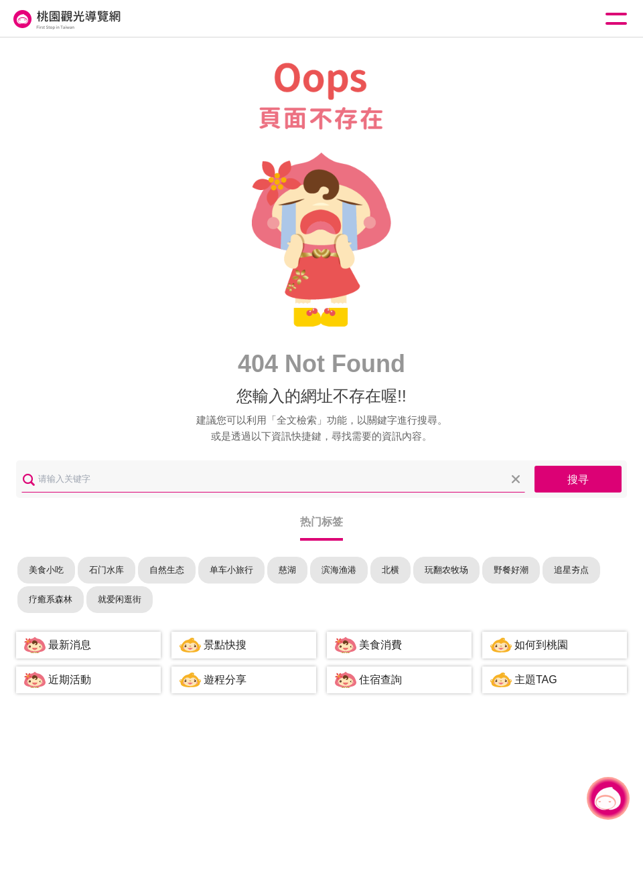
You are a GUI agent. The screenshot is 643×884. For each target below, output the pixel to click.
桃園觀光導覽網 (66, 19)
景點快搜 (225, 644)
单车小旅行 (231, 570)
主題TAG (535, 679)
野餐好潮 (511, 570)
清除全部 (515, 479)
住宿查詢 (380, 679)
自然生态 (166, 570)
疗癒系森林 (50, 599)
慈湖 (287, 570)
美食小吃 (46, 570)
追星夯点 (571, 570)
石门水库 (106, 570)
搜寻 (578, 479)
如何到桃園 (541, 644)
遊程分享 (225, 679)
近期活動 (69, 679)
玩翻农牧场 (446, 570)
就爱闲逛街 (119, 599)
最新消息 (69, 644)
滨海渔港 (339, 570)
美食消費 (380, 644)
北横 (390, 570)
